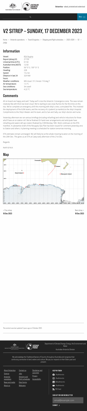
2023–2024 (70, 39)
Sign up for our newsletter (63, 395)
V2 (78, 39)
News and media (9, 382)
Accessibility (36, 379)
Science (6, 373)
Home (5, 39)
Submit (56, 405)
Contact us (22, 370)
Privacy (34, 376)
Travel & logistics (33, 39)
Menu (82, 17)
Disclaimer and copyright (37, 371)
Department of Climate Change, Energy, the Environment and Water (65, 344)
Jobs (20, 373)
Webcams (22, 385)
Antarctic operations (17, 39)
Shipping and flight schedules (53, 39)
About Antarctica (9, 370)
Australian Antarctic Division (65, 349)
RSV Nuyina (28, 56)
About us (7, 385)
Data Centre (23, 382)
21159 (5, 43)
